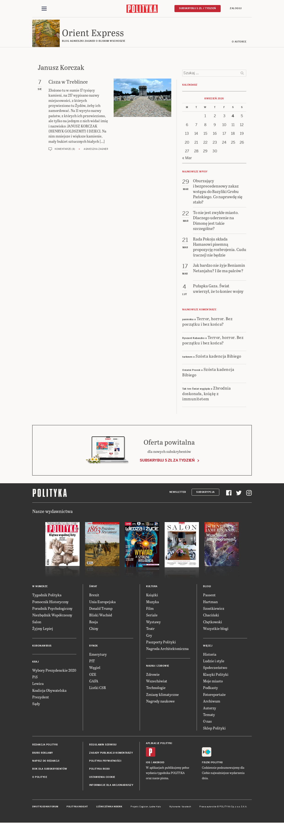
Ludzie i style (213, 660)
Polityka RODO (99, 768)
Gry (149, 635)
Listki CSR (97, 687)
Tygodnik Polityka (47, 594)
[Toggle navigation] (44, 9)
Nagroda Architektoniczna (167, 648)
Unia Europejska (102, 601)
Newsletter (177, 492)
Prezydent (40, 697)
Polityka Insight (77, 806)
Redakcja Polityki (45, 744)
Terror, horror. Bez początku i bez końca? (207, 321)
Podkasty (210, 687)
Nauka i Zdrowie (157, 665)
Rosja (93, 621)
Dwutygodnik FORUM (45, 806)
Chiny (93, 628)
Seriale (152, 615)
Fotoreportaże (214, 694)
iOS (148, 762)
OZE (92, 674)
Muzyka (152, 601)
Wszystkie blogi (215, 628)
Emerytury (98, 654)
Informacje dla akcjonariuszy (111, 785)
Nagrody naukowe (160, 701)
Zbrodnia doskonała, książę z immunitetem (206, 393)
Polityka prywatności (105, 760)
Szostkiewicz (213, 608)
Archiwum (211, 701)
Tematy (209, 714)
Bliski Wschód (100, 615)
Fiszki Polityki (212, 762)
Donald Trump (101, 608)
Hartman (210, 601)
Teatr (150, 628)
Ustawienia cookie (102, 777)
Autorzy (209, 707)
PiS (35, 676)
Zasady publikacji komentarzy (111, 752)
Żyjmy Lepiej (42, 628)
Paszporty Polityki (161, 641)
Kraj (35, 661)
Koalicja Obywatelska (49, 690)
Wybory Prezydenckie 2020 (54, 670)
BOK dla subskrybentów (49, 768)
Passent (209, 594)
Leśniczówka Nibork (109, 806)
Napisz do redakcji (45, 760)
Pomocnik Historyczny (50, 601)
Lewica (38, 683)
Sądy (36, 703)
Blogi (207, 586)
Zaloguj (236, 8)
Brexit (94, 594)
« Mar (187, 158)
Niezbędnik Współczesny (52, 615)
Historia (209, 654)
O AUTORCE (239, 41)
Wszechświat (156, 681)
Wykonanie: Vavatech (180, 806)
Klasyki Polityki (215, 674)
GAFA (93, 681)
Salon (36, 621)
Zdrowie (153, 674)
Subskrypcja (205, 492)
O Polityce (39, 777)
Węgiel (94, 667)
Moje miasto (213, 681)
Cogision (143, 806)
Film (150, 608)
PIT (92, 660)
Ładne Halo (155, 806)
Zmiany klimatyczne (162, 694)
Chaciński (211, 615)
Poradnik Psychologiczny (52, 608)
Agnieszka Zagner (96, 149)
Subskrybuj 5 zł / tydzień (197, 8)
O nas (207, 721)
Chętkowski (212, 621)
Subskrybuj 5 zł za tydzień (167, 460)
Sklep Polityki (214, 728)
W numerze (40, 586)
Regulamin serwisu (103, 744)
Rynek (93, 645)
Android (158, 762)
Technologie (156, 687)
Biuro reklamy (42, 752)
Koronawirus (42, 645)
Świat (93, 586)
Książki (152, 594)
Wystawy (153, 621)
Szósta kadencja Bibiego (218, 356)
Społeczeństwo (215, 667)
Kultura (152, 586)
